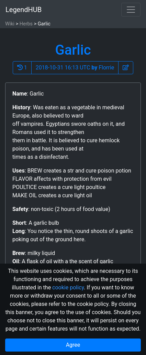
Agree (73, 345)
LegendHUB (23, 9)
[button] (125, 67)
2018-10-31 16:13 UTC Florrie (75, 67)
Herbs (26, 24)
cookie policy (68, 287)
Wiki (9, 24)
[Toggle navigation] (131, 9)
